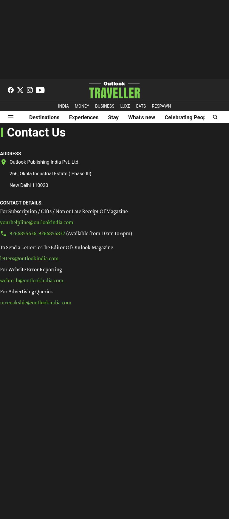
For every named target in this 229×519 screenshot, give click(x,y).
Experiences (84, 117)
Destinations (44, 117)
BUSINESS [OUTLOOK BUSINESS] (104, 106)
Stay (113, 117)
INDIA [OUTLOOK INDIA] (63, 106)
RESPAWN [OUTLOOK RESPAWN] (161, 106)
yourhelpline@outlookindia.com (36, 223)
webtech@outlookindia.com (32, 281)
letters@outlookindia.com (29, 259)
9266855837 (51, 234)
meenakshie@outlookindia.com (36, 303)
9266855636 (23, 234)
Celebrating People (188, 117)
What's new (141, 117)
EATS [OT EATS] (141, 106)
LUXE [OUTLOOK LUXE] (125, 106)
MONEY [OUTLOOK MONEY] (82, 106)
